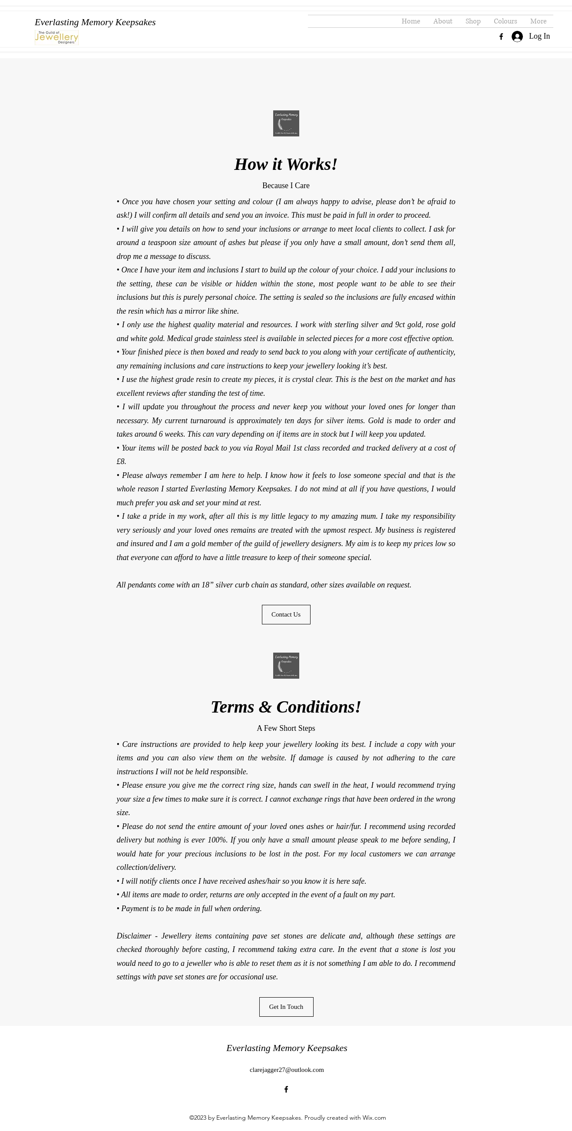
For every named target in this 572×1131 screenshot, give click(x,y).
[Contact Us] (286, 614)
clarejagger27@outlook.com (287, 1069)
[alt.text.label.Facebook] (501, 36)
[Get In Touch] (286, 1007)
